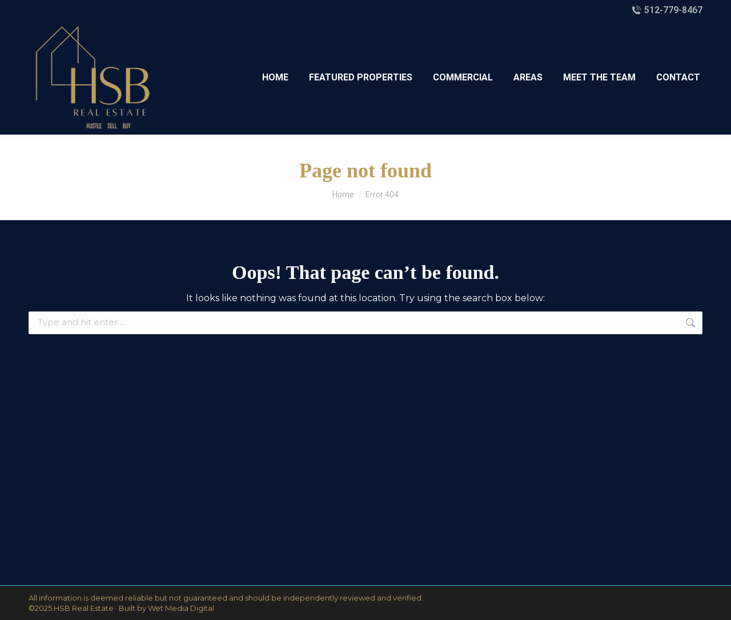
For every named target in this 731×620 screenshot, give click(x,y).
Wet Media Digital (181, 608)
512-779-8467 (667, 10)
